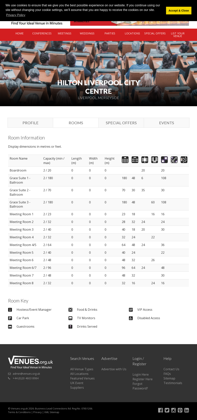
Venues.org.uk (19, 408)
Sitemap (169, 378)
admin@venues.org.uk (26, 373)
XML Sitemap (51, 412)
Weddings (87, 33)
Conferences (42, 33)
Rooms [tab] (76, 122)
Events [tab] (166, 122)
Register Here (143, 379)
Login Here (141, 374)
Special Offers (155, 33)
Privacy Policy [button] (15, 15)
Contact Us (171, 369)
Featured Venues (82, 378)
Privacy (37, 412)
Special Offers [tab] (121, 122)
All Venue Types (81, 369)
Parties (109, 33)
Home (19, 33)
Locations (132, 33)
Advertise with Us (113, 369)
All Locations (79, 374)
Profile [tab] (30, 122)
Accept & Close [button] (179, 10)
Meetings (64, 33)
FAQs (167, 374)
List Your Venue (177, 34)
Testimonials (173, 383)
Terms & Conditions (19, 412)
